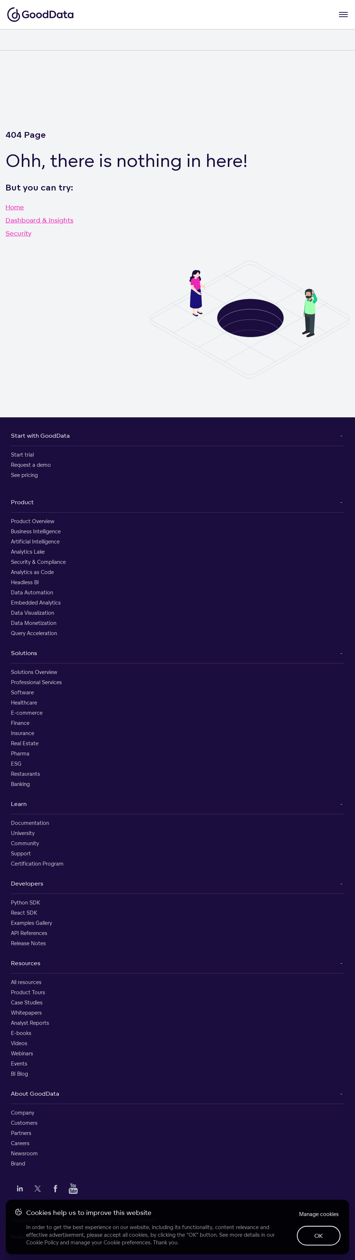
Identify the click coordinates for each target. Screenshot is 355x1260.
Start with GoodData (40, 435)
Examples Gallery (31, 923)
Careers (20, 1143)
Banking (20, 784)
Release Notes (28, 943)
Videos (19, 1043)
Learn (19, 803)
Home (14, 207)
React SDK (24, 913)
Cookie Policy (42, 1242)
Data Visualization (32, 613)
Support (21, 853)
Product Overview (33, 521)
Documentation (30, 823)
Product (22, 502)
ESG (16, 764)
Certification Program (37, 863)
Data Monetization (33, 623)
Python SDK (25, 902)
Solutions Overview (34, 672)
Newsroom (24, 1153)
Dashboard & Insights (39, 220)
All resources (26, 982)
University (23, 833)
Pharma (20, 753)
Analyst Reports (30, 1023)
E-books (21, 1033)
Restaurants (25, 774)
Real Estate (25, 743)
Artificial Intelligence (35, 541)
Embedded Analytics (36, 602)
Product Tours (28, 992)
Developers (27, 883)
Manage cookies (319, 1214)
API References (29, 933)
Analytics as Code (32, 572)
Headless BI (25, 582)
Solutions (24, 653)
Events (19, 1063)
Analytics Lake (28, 552)
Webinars (22, 1053)
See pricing (24, 475)
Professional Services (36, 682)
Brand (18, 1163)
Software (22, 692)
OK (318, 1235)
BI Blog (19, 1074)
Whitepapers (26, 1013)
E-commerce (27, 713)
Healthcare (24, 702)
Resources (25, 963)
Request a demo (31, 465)
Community (25, 843)
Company (22, 1112)
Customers (24, 1123)
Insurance (22, 733)
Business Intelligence (36, 531)
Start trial (22, 455)
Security (18, 233)
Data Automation (32, 592)
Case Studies (27, 1002)
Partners (21, 1133)
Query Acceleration (34, 633)
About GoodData (35, 1093)
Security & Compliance (38, 562)
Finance (20, 723)
